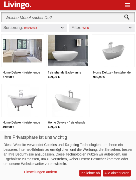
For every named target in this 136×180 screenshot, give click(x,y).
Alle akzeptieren (116, 173)
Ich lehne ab (90, 173)
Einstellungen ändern (40, 172)
